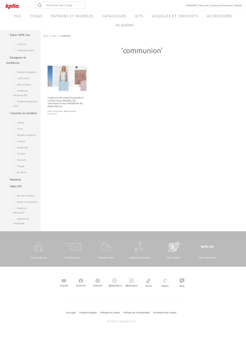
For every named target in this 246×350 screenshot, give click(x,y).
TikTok (148, 286)
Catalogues (114, 16)
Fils (17, 16)
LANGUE (238, 5)
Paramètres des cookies (164, 312)
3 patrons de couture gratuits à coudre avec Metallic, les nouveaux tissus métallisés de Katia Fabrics (65, 102)
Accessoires (219, 16)
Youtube (64, 285)
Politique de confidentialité (136, 312)
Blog (54, 36)
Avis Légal (71, 312)
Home (45, 36)
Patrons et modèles (72, 16)
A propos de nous (38, 257)
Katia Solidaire (174, 257)
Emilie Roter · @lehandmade (64, 111)
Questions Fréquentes (140, 257)
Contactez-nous (72, 257)
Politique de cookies (110, 312)
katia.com (203, 5)
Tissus (36, 16)
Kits (139, 16)
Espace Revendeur (207, 257)
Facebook (81, 285)
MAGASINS (191, 5)
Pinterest (97, 285)
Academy (125, 25)
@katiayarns (132, 285)
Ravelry (165, 286)
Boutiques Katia (106, 257)
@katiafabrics (115, 285)
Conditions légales (88, 312)
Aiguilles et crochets (175, 16)
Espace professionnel (221, 5)
